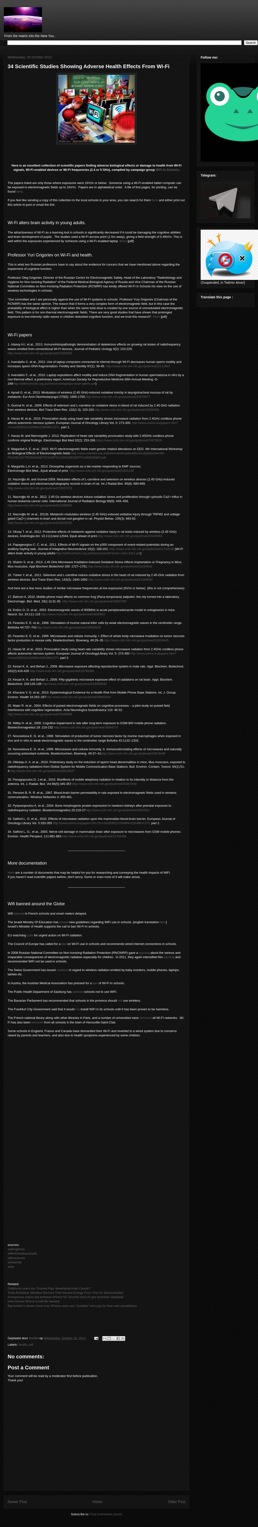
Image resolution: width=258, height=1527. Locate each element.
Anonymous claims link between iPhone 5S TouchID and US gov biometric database (66, 1297)
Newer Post (17, 1502)
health (23, 1344)
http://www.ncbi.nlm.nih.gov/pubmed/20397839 (104, 784)
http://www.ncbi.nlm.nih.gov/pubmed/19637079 (40, 488)
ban (63, 944)
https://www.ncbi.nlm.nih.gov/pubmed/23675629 (129, 440)
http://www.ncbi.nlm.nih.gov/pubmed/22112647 (138, 366)
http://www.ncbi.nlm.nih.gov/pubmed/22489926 (40, 505)
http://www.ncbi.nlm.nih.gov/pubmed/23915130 (102, 470)
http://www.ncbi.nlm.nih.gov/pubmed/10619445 (136, 640)
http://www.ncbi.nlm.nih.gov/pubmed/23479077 (118, 397)
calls (30, 935)
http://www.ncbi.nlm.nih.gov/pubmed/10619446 (133, 753)
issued (63, 922)
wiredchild (15, 1262)
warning (144, 953)
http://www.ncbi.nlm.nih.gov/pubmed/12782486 (94, 836)
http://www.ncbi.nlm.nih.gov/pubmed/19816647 (42, 771)
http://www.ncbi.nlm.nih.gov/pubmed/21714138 (141, 549)
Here (11, 872)
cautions (62, 970)
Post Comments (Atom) (106, 1514)
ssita (11, 1266)
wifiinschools (16, 1258)
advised (78, 992)
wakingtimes (16, 1249)
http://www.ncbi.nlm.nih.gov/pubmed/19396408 (127, 409)
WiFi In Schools (167, 170)
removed (146, 1018)
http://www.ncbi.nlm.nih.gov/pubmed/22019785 (40, 523)
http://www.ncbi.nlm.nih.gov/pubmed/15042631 (118, 810)
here (19, 191)
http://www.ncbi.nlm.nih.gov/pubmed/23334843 (120, 566)
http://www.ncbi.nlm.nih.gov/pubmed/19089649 (74, 684)
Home (97, 1502)
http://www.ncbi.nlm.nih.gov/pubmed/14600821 (73, 614)
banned (19, 913)
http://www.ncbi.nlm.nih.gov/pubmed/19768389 (62, 671)
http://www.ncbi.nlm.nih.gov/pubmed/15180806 (40, 714)
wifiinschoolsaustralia (22, 1253)
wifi (31, 1344)
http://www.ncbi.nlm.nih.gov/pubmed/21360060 (120, 579)
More (123, 241)
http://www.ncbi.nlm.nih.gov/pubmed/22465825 (40, 353)
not (120, 1000)
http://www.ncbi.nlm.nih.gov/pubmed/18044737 (86, 727)
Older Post (176, 1502)
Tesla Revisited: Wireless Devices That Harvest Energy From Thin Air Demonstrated (65, 1292)
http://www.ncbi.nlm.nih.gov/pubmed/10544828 (69, 627)
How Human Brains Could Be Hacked (33, 1301)
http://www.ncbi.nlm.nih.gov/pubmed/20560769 (94, 601)
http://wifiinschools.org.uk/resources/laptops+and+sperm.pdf (54, 383)
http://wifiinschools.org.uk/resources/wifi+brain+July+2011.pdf (98, 553)
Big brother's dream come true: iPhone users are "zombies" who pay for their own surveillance (72, 1306)
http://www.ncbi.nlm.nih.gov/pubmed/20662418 (78, 697)
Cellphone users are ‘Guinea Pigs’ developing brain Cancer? (49, 1288)
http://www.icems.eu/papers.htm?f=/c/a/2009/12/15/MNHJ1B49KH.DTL (101, 823)
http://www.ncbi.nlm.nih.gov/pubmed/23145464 (130, 536)
